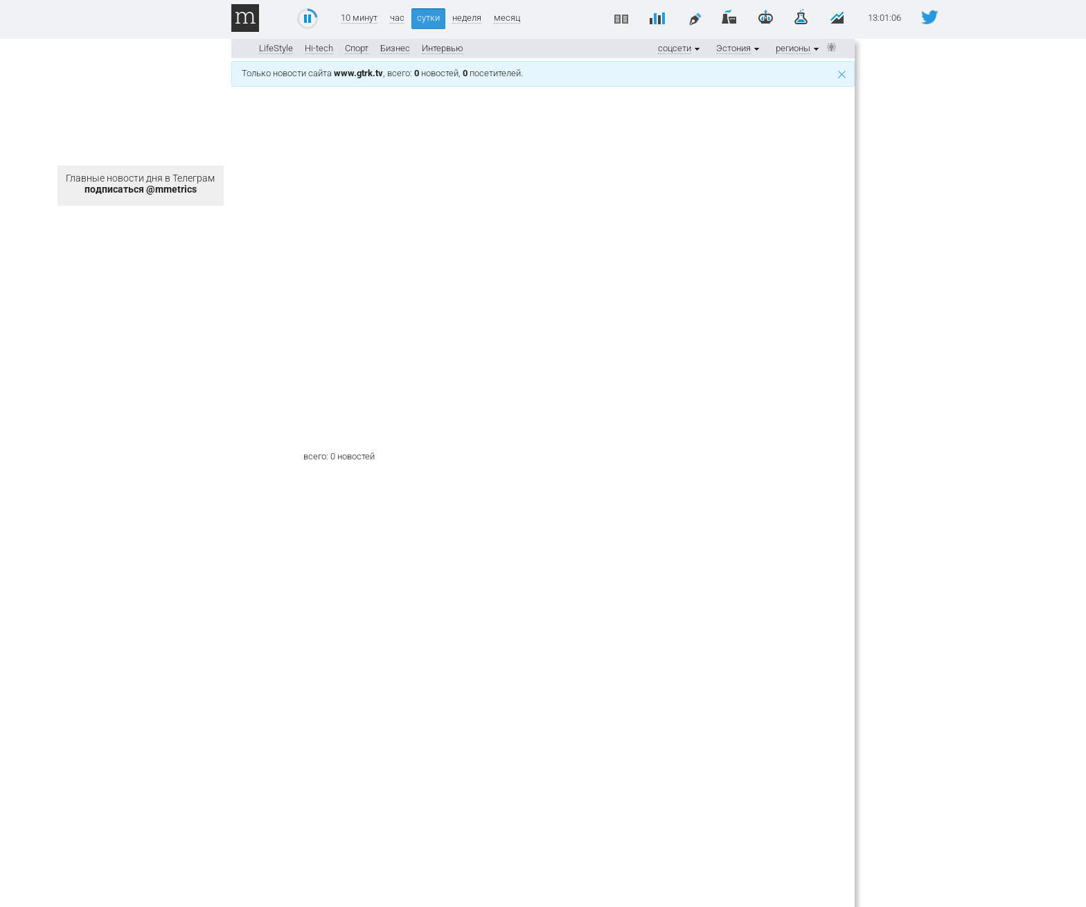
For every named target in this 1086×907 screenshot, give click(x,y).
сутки (428, 17)
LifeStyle (276, 48)
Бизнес (395, 48)
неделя (466, 18)
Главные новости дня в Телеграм (140, 184)
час (397, 18)
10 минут (359, 18)
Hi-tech (319, 48)
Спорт (356, 48)
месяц (507, 18)
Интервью (442, 48)
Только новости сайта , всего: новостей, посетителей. (544, 73)
